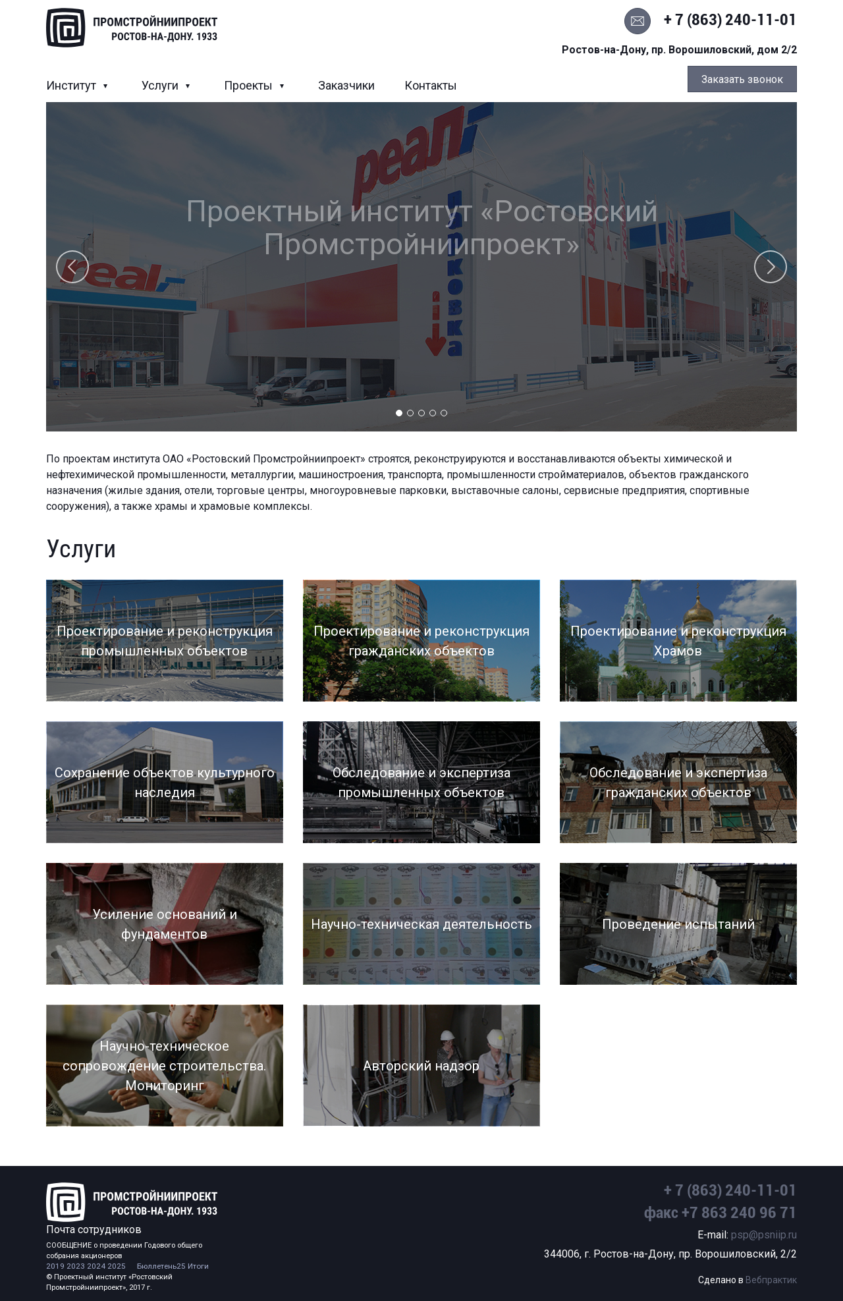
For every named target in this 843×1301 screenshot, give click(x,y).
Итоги (198, 1266)
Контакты (430, 85)
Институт (72, 85)
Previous (72, 266)
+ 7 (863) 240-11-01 (730, 20)
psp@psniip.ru (764, 1235)
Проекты (249, 85)
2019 (55, 1266)
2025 (116, 1266)
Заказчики (346, 85)
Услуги (161, 85)
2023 (76, 1266)
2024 (96, 1266)
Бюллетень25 (161, 1266)
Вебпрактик (771, 1280)
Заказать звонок (742, 79)
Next (770, 266)
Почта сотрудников (94, 1229)
